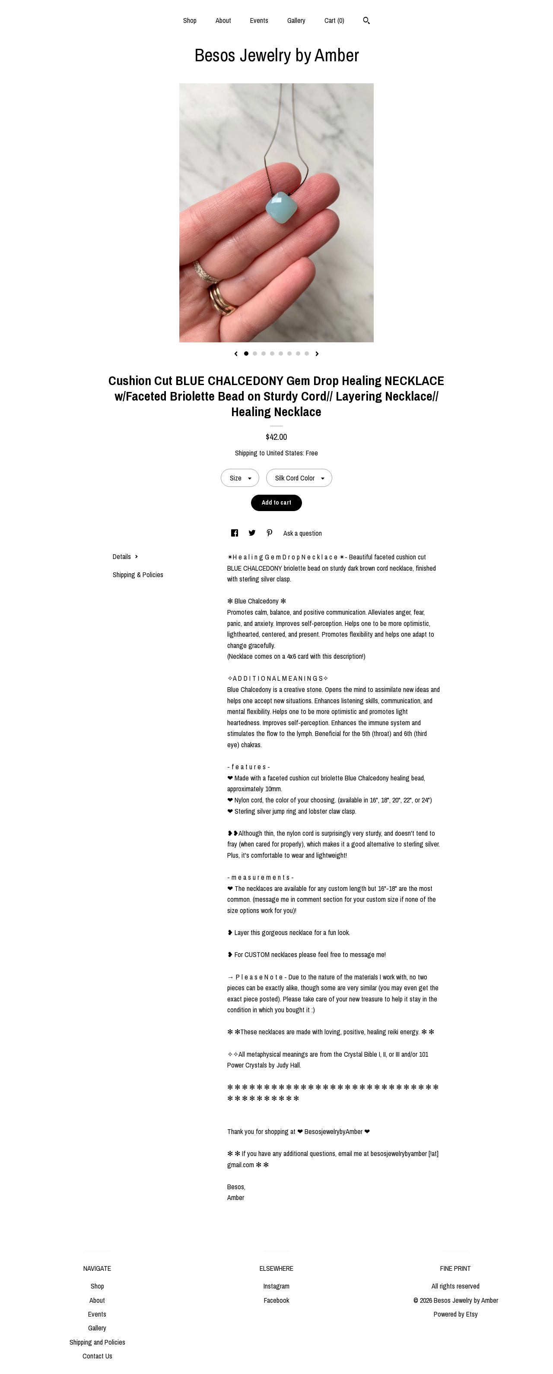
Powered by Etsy (456, 1314)
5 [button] (281, 353)
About (223, 20)
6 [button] (289, 353)
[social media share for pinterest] (270, 533)
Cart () (334, 20)
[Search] (366, 21)
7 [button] (298, 353)
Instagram (276, 1286)
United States (285, 453)
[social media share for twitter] (252, 533)
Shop (190, 20)
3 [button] (263, 353)
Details (125, 556)
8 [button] (307, 353)
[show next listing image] (317, 354)
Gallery (296, 20)
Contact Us (97, 1356)
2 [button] (255, 353)
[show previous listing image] (236, 354)
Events (259, 20)
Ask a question (302, 533)
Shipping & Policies (138, 574)
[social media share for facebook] (235, 533)
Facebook (276, 1300)
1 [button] (246, 353)
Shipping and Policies (97, 1342)
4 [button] (272, 353)
